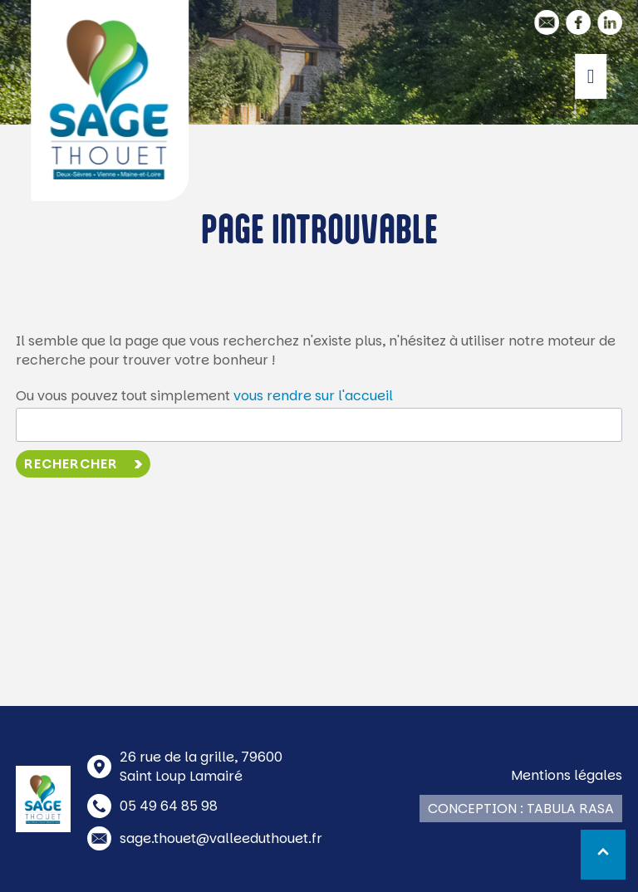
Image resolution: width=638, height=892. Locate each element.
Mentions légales (566, 775)
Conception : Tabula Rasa (521, 808)
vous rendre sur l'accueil (313, 395)
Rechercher (71, 463)
